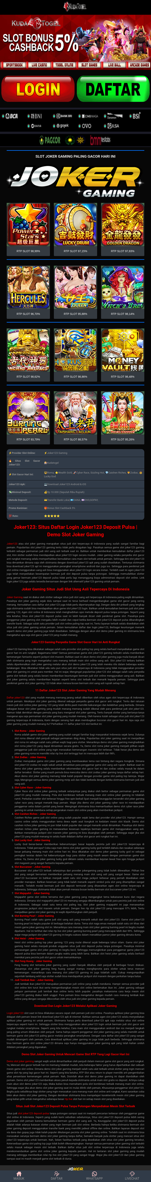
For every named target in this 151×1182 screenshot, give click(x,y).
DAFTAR (57, 1175)
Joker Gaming (15, 597)
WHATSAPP (94, 1175)
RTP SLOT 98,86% (75, 376)
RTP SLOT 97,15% (75, 251)
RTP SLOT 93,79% (28, 439)
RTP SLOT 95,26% (122, 439)
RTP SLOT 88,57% (75, 439)
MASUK (19, 1175)
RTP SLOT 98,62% (28, 376)
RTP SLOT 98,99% (28, 251)
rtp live (68, 1099)
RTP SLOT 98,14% (122, 313)
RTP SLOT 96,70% (28, 313)
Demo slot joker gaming (20, 1061)
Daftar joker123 (16, 697)
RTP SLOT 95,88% (75, 313)
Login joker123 (15, 1013)
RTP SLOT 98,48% (122, 376)
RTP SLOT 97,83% (122, 251)
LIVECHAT (132, 1175)
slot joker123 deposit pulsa (33, 1113)
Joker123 (12, 543)
